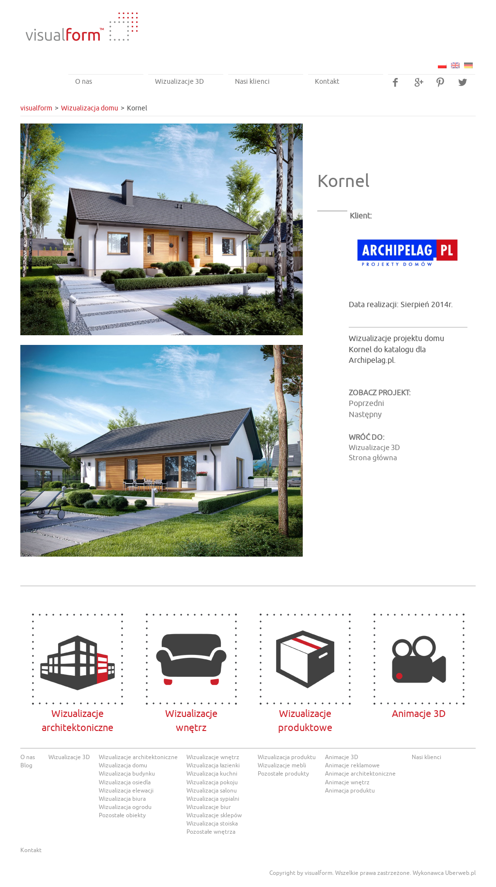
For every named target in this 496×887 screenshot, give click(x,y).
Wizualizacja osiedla (125, 782)
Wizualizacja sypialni (212, 799)
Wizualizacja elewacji (126, 790)
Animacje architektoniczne (360, 774)
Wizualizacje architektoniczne (77, 658)
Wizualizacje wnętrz (212, 757)
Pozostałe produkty (283, 774)
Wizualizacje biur (208, 807)
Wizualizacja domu (89, 108)
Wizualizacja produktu (287, 757)
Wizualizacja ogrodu (125, 807)
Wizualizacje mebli (282, 765)
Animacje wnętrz (347, 782)
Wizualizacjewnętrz (191, 658)
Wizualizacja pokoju (212, 782)
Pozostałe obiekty (122, 815)
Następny (365, 415)
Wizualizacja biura (122, 799)
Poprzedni (366, 403)
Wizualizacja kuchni (211, 774)
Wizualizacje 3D (179, 82)
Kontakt (327, 82)
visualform (36, 108)
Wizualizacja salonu (211, 790)
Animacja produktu (350, 790)
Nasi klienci (252, 82)
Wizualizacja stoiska (212, 823)
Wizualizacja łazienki (213, 765)
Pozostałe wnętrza (210, 832)
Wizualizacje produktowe (305, 658)
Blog (26, 765)
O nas (83, 82)
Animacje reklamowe (352, 765)
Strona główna (373, 458)
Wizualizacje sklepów (214, 815)
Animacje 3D (419, 658)
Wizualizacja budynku (127, 774)
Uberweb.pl (460, 873)
